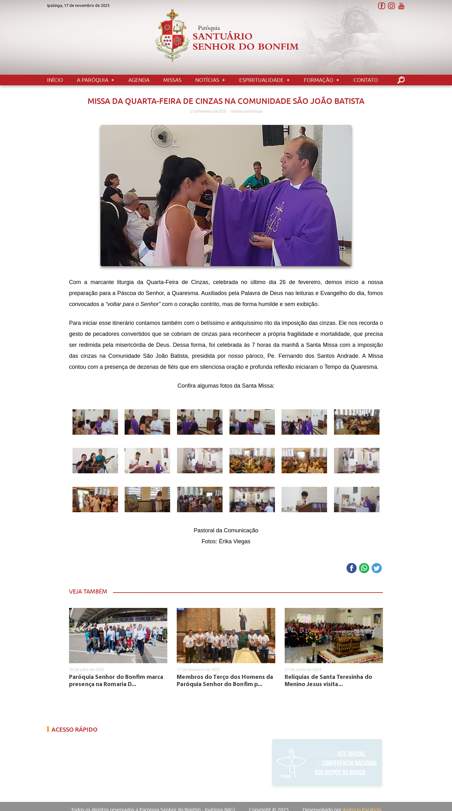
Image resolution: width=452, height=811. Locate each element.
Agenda (138, 80)
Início (55, 80)
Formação (318, 80)
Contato (365, 80)
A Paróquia (92, 80)
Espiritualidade (261, 80)
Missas (172, 80)
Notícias (207, 80)
